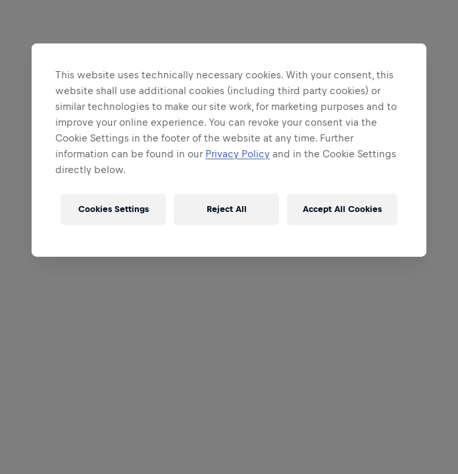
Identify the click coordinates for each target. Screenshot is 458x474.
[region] (229, 150)
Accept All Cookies (342, 209)
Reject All (227, 209)
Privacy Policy (237, 153)
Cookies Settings (113, 209)
